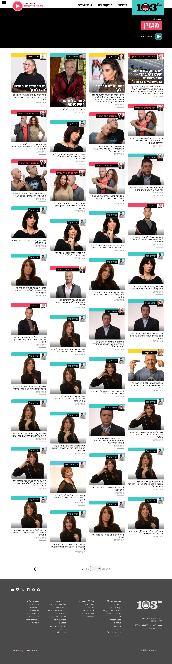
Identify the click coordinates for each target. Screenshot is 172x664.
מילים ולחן (62, 629)
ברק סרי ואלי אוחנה (114, 614)
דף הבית (159, 19)
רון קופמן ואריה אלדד (113, 632)
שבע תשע (117, 604)
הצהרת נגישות (33, 617)
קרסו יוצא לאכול (60, 620)
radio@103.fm (156, 621)
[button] (122, 4)
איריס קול (117, 623)
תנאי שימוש (34, 604)
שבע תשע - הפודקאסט (57, 604)
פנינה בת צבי (116, 629)
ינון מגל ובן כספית (114, 608)
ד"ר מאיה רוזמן (88, 611)
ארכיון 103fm (61, 632)
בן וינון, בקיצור (61, 608)
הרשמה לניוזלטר (32, 620)
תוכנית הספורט (115, 620)
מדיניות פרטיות (33, 614)
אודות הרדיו (34, 608)
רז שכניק (118, 635)
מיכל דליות (90, 608)
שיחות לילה (89, 617)
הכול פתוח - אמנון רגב (58, 626)
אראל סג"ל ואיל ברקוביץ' (112, 611)
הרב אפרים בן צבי (87, 614)
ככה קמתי (62, 623)
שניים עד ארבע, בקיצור (57, 617)
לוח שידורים (34, 611)
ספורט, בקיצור (60, 614)
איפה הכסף (117, 626)
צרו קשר (35, 623)
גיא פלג (118, 617)
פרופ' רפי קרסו (88, 604)
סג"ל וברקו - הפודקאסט (57, 611)
